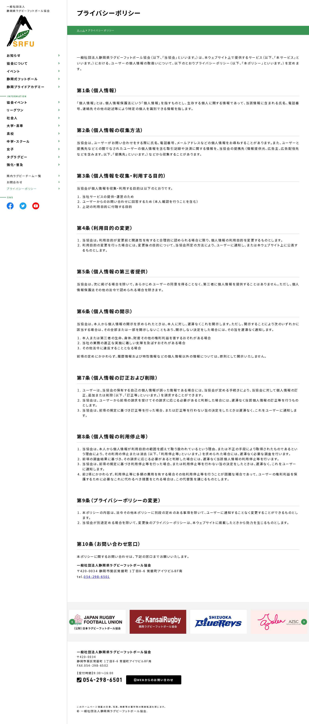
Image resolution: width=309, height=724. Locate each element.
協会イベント (17, 102)
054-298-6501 (97, 576)
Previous (72, 622)
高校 (10, 133)
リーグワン (15, 110)
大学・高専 (15, 125)
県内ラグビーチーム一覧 (24, 176)
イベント (13, 71)
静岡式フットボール (22, 78)
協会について (17, 63)
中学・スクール (18, 141)
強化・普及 (15, 164)
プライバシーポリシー (22, 189)
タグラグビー (17, 157)
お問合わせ (15, 182)
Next (304, 622)
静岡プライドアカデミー (26, 86)
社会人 (12, 118)
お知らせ (13, 55)
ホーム (81, 30)
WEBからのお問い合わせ (153, 680)
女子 (10, 149)
